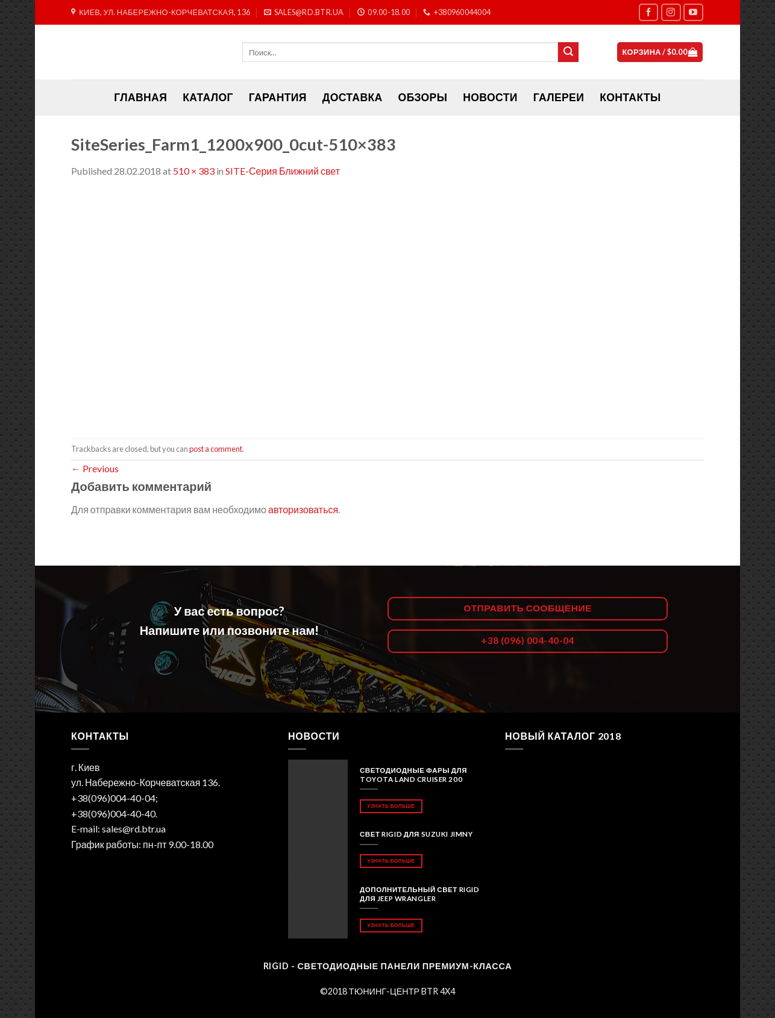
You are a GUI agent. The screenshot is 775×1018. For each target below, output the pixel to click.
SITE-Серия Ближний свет (282, 170)
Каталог (208, 97)
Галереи (558, 97)
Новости (490, 97)
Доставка (352, 97)
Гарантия (278, 97)
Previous (95, 468)
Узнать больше (391, 805)
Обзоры (423, 97)
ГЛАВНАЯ (140, 97)
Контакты (630, 97)
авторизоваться (303, 509)
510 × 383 (194, 170)
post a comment (215, 449)
